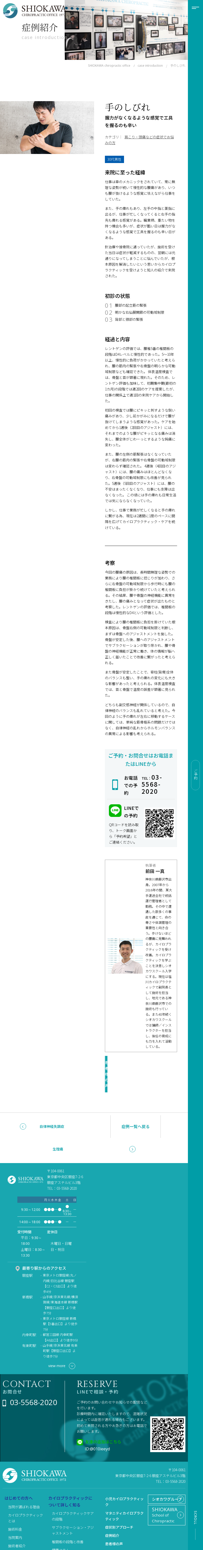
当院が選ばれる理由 (24, 1484)
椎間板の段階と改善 (68, 1519)
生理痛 (58, 1127)
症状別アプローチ (119, 1505)
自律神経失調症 (51, 1104)
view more (61, 1344)
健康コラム (60, 1528)
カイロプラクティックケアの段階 (73, 1494)
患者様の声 (137, 1063)
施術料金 (15, 1507)
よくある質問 (18, 1532)
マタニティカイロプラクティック (124, 1494)
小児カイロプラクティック (124, 1479)
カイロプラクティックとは (25, 1496)
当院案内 (15, 1515)
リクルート (114, 1530)
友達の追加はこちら (103, 1420)
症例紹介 (112, 1513)
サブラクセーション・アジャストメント (73, 1508)
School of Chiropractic (165, 1502)
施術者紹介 (17, 1524)
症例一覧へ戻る (135, 1105)
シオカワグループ (164, 1481)
